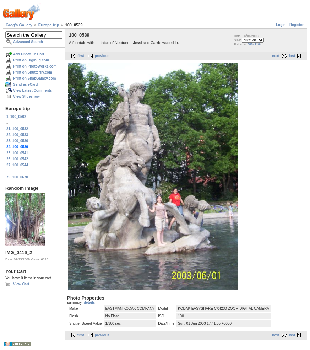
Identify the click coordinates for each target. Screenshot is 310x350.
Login (280, 25)
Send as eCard (25, 84)
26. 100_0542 (17, 159)
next (275, 56)
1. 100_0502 (16, 117)
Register (296, 25)
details (89, 303)
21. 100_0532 (17, 129)
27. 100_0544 (17, 165)
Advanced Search (28, 42)
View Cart (21, 284)
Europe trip (48, 25)
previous (102, 56)
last (292, 56)
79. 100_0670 (17, 177)
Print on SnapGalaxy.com (34, 78)
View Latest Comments (32, 90)
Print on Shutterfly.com (32, 72)
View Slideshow (26, 96)
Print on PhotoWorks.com (35, 66)
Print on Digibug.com (31, 60)
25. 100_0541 (17, 153)
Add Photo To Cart (28, 54)
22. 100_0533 (17, 135)
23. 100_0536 (17, 141)
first (80, 56)
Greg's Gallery (19, 25)
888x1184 (255, 44)
